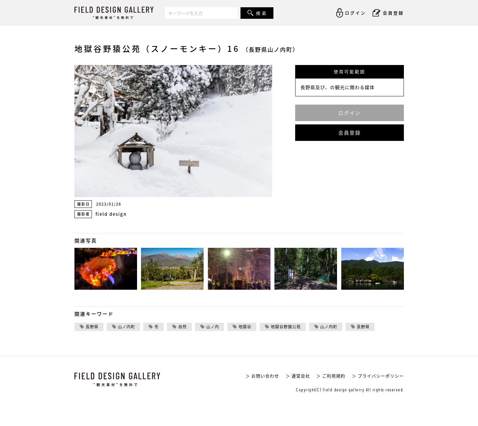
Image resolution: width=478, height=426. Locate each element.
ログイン (349, 112)
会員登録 (349, 132)
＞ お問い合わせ (262, 376)
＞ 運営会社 (298, 376)
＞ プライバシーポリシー (378, 376)
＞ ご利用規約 (330, 376)
